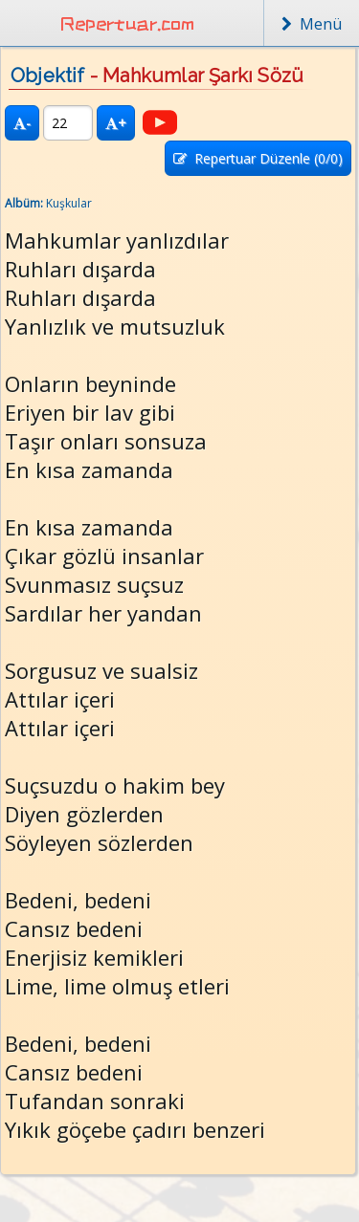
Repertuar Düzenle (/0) (258, 158)
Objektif (48, 75)
